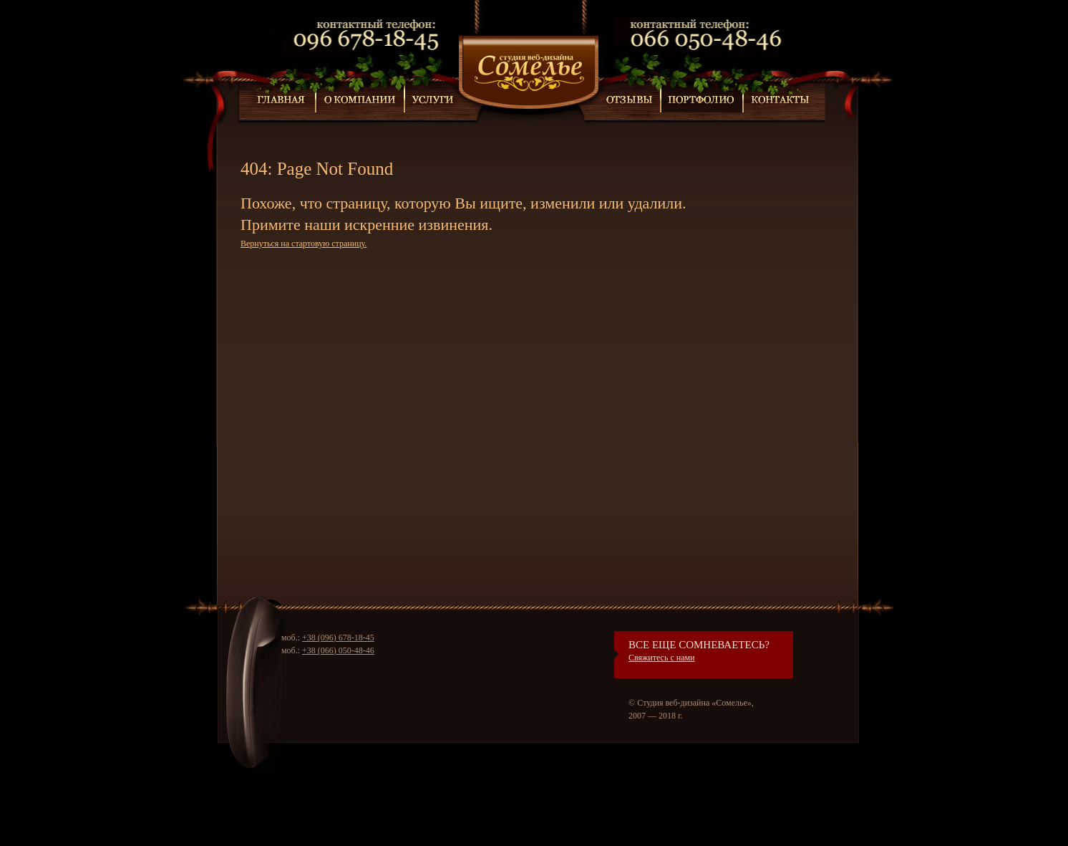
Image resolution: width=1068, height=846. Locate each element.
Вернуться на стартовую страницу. (303, 244)
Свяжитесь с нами (661, 658)
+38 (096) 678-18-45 (338, 638)
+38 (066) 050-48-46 (338, 650)
